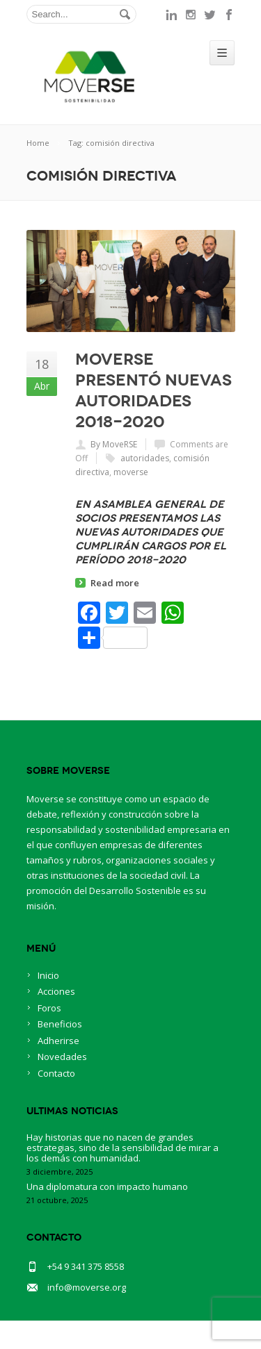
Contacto (56, 1073)
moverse (130, 472)
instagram (190, 14)
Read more (114, 583)
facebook (229, 14)
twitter (210, 14)
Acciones (56, 991)
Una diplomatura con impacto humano (107, 1186)
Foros (49, 1008)
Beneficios (60, 1024)
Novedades (62, 1056)
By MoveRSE (113, 444)
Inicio (48, 975)
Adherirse (58, 1040)
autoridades (144, 458)
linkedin (171, 14)
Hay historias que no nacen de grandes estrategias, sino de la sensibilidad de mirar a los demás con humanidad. (122, 1147)
